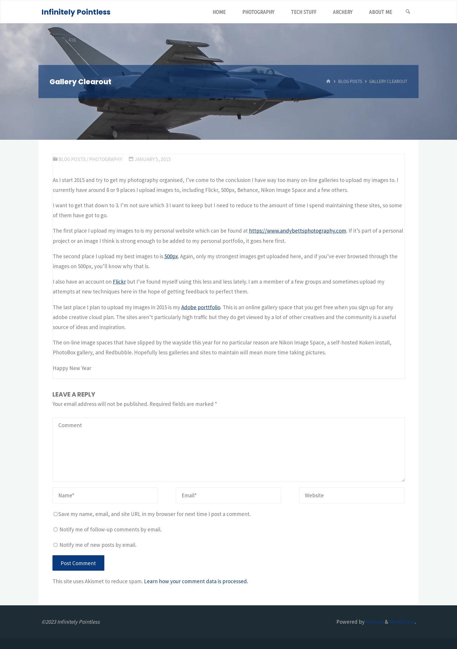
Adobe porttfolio (200, 307)
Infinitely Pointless (75, 12)
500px (171, 256)
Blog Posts (350, 81)
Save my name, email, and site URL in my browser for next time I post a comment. (152, 513)
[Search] (408, 12)
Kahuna (374, 621)
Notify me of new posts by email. (97, 544)
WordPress (402, 621)
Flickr (119, 281)
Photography (105, 159)
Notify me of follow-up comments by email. (110, 529)
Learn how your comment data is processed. (196, 581)
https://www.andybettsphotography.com (297, 230)
